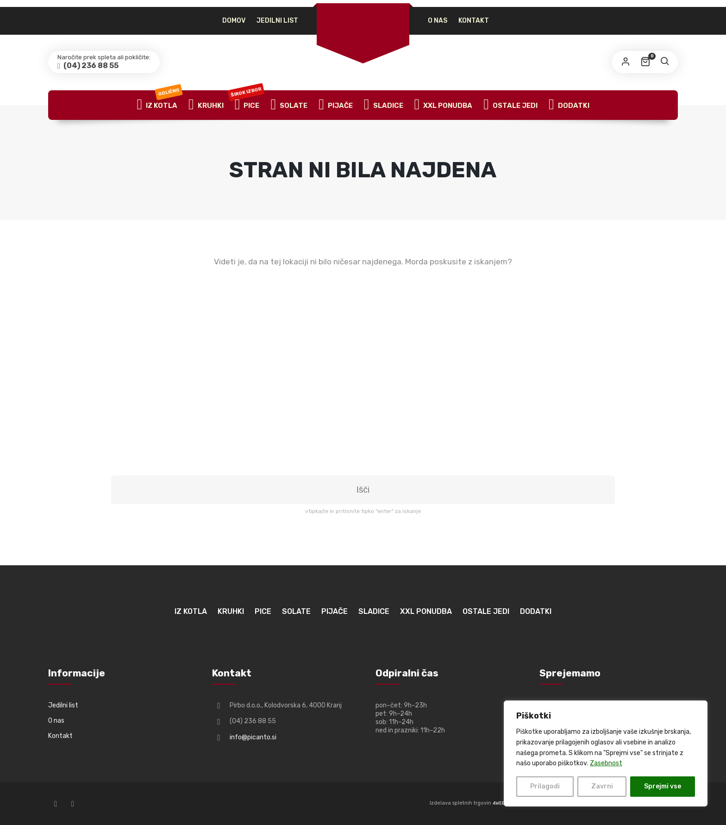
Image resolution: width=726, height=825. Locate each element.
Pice (247, 105)
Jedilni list (277, 21)
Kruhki (206, 105)
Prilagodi (545, 786)
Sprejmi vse (662, 786)
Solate (288, 105)
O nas (437, 21)
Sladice (383, 105)
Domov (233, 21)
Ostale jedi (510, 105)
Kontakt (473, 21)
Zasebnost (606, 763)
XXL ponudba (443, 105)
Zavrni (602, 786)
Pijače (336, 105)
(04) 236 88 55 (90, 65)
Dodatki (569, 105)
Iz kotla (159, 105)
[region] (605, 753)
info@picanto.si (253, 737)
